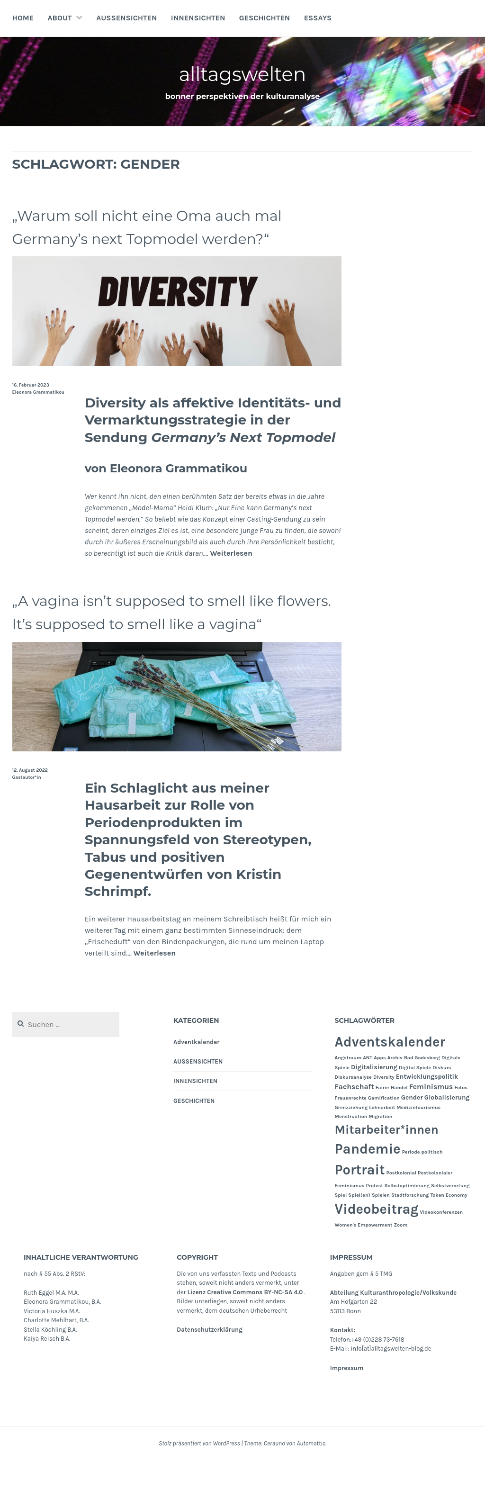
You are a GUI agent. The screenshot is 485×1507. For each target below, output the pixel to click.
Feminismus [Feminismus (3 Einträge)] (431, 1133)
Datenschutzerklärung (209, 1376)
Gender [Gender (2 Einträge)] (412, 1144)
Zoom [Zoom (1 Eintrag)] (400, 1272)
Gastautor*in (26, 824)
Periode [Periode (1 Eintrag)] (411, 1199)
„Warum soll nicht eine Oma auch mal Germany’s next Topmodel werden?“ (163, 237)
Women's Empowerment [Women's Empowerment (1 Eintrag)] (364, 1272)
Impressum (346, 1414)
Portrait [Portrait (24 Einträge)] (360, 1217)
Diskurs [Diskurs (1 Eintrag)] (441, 1114)
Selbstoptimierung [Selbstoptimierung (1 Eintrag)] (407, 1232)
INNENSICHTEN (198, 17)
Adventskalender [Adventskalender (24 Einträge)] (390, 1089)
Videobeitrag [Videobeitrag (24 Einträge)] (377, 1256)
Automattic (310, 1490)
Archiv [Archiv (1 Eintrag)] (395, 1104)
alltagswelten (243, 72)
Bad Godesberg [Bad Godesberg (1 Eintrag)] (422, 1104)
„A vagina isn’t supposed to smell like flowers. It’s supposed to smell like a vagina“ (163, 646)
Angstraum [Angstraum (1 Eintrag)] (348, 1104)
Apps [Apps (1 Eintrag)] (380, 1104)
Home (23, 17)
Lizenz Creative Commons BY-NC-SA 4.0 (245, 1338)
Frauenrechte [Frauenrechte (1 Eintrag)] (351, 1145)
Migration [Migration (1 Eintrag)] (381, 1163)
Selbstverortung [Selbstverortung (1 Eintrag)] (450, 1232)
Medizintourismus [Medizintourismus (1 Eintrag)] (418, 1154)
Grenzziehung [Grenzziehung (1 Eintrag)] (351, 1154)
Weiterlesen (231, 576)
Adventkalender (196, 1088)
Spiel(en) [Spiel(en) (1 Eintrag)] (359, 1241)
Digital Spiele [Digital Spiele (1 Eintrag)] (415, 1114)
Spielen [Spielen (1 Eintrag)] (381, 1241)
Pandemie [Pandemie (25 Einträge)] (368, 1196)
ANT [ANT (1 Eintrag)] (367, 1104)
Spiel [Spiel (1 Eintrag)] (341, 1241)
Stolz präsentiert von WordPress (199, 1490)
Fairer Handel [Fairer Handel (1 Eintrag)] (392, 1134)
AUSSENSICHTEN (126, 17)
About (60, 17)
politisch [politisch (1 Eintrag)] (432, 1199)
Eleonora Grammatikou (38, 415)
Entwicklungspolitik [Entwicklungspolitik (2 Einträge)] (427, 1123)
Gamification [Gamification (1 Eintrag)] (384, 1145)
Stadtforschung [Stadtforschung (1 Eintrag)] (410, 1241)
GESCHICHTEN (264, 17)
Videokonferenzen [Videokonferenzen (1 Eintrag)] (441, 1259)
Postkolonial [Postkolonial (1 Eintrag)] (401, 1220)
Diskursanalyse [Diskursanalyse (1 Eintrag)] (353, 1124)
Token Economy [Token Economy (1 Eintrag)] (449, 1241)
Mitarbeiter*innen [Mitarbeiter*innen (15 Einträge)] (387, 1176)
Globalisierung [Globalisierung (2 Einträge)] (447, 1144)
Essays (318, 17)
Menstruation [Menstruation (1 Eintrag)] (351, 1163)
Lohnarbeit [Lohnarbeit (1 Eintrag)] (382, 1154)
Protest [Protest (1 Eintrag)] (374, 1232)
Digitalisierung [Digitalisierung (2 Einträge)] (374, 1113)
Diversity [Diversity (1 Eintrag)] (384, 1124)
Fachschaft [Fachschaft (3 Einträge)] (354, 1133)
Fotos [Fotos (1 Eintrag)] (460, 1134)
